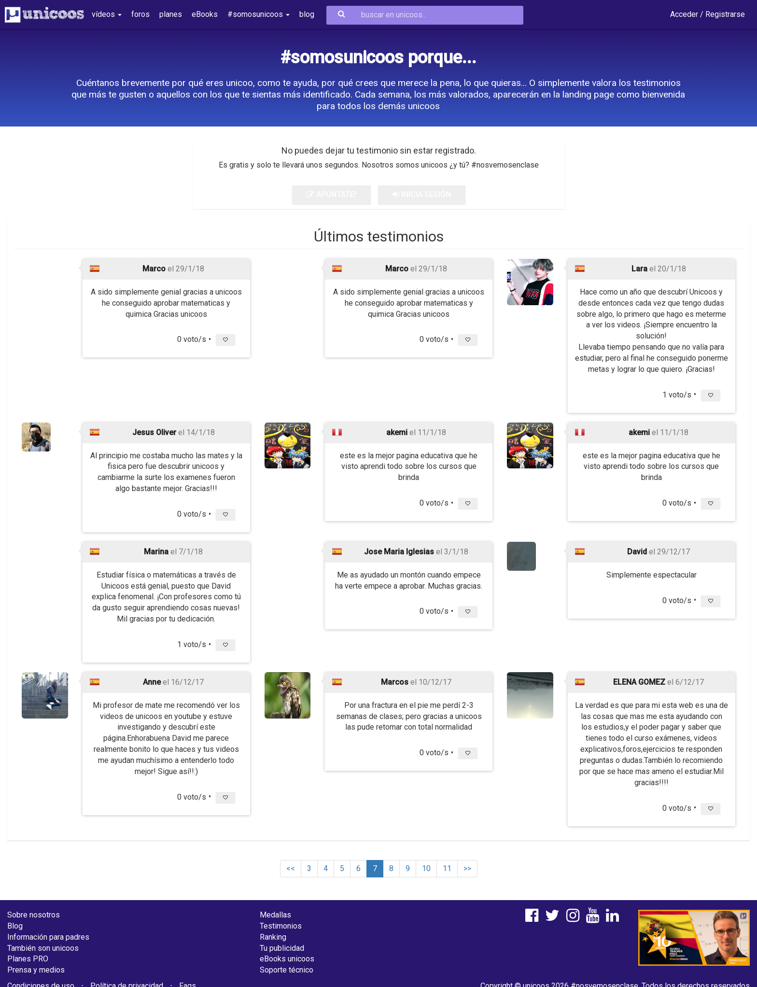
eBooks (205, 14)
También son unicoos (43, 948)
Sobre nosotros (33, 914)
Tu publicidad (282, 948)
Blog (15, 926)
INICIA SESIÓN (422, 194)
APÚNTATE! (331, 194)
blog (306, 14)
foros (140, 14)
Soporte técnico (286, 969)
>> (467, 868)
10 (426, 868)
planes (170, 14)
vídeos (107, 14)
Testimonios (281, 926)
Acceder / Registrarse (707, 14)
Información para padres (48, 937)
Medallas (275, 914)
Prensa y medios (36, 969)
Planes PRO (27, 958)
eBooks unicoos (287, 958)
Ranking (273, 937)
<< (290, 868)
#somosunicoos (258, 14)
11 (447, 868)
